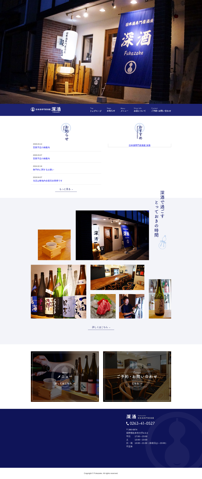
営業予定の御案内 (66, 145)
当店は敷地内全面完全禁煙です (66, 179)
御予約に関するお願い (66, 168)
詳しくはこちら (100, 327)
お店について (140, 110)
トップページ (95, 110)
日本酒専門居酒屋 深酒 (139, 145)
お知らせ (111, 110)
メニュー (124, 110)
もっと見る (65, 189)
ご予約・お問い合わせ (161, 110)
